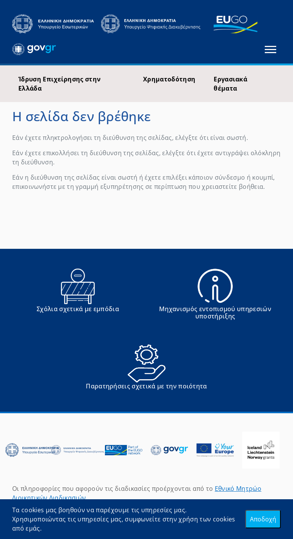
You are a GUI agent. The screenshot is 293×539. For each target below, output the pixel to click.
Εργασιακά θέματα (230, 84)
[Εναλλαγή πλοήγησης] (270, 49)
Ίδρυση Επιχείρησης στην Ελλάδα (59, 84)
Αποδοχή (263, 519)
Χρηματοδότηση (169, 79)
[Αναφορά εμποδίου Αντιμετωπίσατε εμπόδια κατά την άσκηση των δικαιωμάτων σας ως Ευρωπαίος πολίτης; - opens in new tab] (77, 296)
